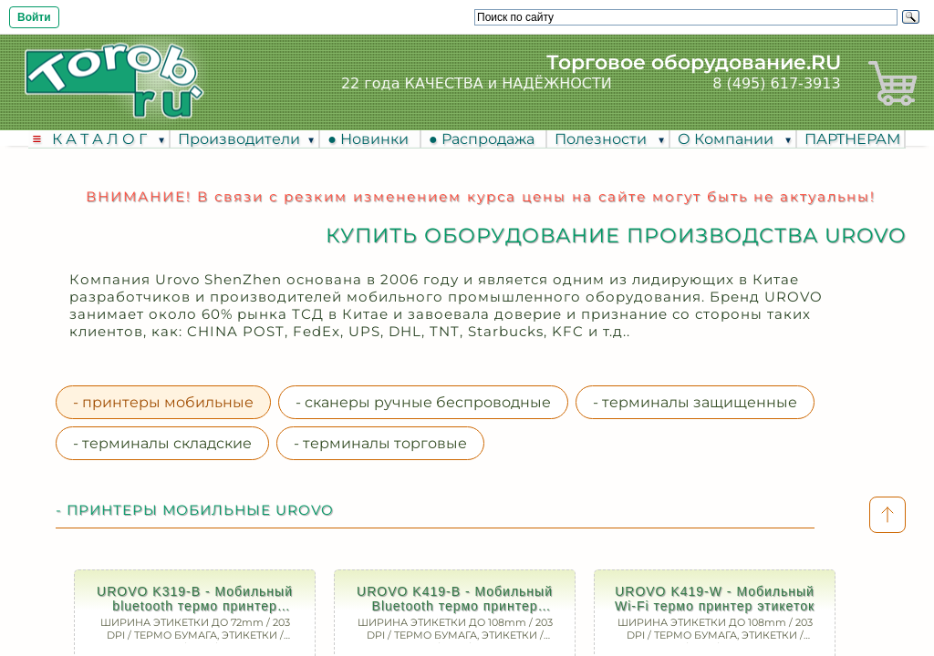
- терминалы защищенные (695, 402)
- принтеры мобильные (163, 402)
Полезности (602, 139)
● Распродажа (485, 139)
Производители (239, 139)
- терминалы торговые (380, 443)
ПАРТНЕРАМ (852, 139)
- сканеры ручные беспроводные (423, 402)
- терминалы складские (162, 443)
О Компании (727, 139)
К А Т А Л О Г (101, 139)
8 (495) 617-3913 (776, 83)
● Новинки (371, 139)
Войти (34, 17)
